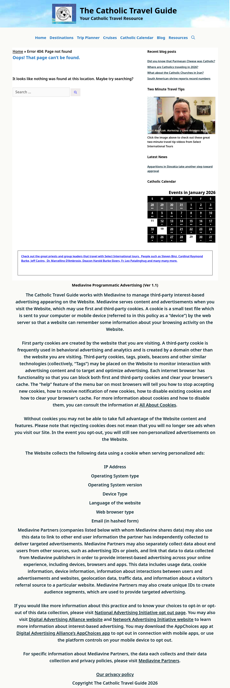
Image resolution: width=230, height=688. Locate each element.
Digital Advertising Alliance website (66, 619)
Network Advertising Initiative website (153, 619)
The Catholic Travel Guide (128, 10)
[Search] (75, 92)
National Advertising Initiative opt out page (140, 612)
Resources (178, 37)
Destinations (61, 37)
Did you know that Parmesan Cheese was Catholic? (181, 61)
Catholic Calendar (136, 37)
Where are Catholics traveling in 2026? (172, 67)
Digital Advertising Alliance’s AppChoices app (63, 633)
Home (40, 37)
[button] (193, 37)
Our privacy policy (115, 674)
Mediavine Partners (159, 660)
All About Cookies (157, 405)
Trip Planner (88, 37)
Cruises (110, 37)
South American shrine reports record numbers (178, 78)
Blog (161, 37)
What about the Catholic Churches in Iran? (175, 73)
